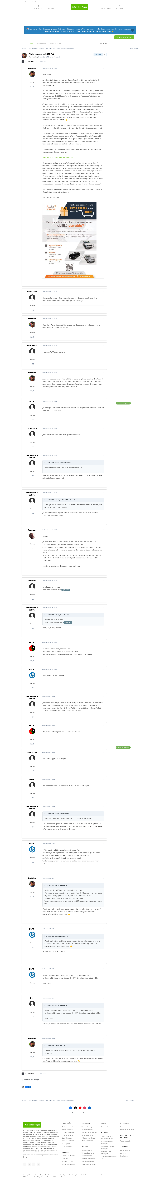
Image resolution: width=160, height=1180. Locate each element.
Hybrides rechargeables (89, 1132)
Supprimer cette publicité (123, 403)
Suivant (31, 61)
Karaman (32, 530)
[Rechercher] (110, 43)
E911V (32, 642)
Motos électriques (87, 1141)
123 (32, 798)
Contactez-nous (125, 1150)
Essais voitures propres (108, 1127)
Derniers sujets (41, 43)
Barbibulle (32, 346)
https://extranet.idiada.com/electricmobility (57, 157)
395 (32, 688)
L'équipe (123, 1153)
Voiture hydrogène (87, 1135)
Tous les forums (87, 1150)
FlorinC (31, 779)
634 (32, 476)
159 (32, 364)
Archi (31, 401)
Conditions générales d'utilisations (78, 1175)
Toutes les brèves (67, 1129)
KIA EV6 (57, 57)
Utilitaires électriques (68, 1164)
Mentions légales (62, 1175)
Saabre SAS (44, 1177)
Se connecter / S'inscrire (124, 37)
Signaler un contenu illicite (97, 1175)
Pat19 (31, 669)
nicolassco (32, 292)
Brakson (63, 1177)
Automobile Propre (39, 1175)
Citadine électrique (68, 1141)
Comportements (67, 1146)
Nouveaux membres (88, 1161)
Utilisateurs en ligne (55, 43)
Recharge (65, 1158)
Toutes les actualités (68, 1127)
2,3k (32, 661)
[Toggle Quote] (45, 462)
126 (32, 599)
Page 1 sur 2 (44, 61)
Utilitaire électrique (68, 1132)
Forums (30, 44)
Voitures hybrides (67, 1161)
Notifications (124, 1156)
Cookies (85, 1113)
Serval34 (32, 581)
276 (32, 1016)
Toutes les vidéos (125, 1141)
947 (32, 310)
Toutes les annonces (126, 1127)
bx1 (31, 998)
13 (32, 420)
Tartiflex (34, 57)
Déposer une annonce (127, 1129)
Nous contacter (76, 1113)
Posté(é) (49, 68)
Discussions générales (89, 1164)
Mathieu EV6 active (32, 456)
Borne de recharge (68, 1135)
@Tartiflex (66, 590)
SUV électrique (67, 1138)
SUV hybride (66, 1143)
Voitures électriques (68, 1156)
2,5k (32, 86)
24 (32, 548)
